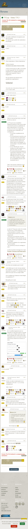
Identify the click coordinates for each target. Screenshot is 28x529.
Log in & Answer (14, 469)
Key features (4, 491)
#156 (24, 377)
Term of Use (4, 505)
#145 (24, 104)
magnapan (4, 179)
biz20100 (3, 444)
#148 (24, 196)
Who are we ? (4, 503)
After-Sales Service (6, 510)
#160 (24, 440)
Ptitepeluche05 (5, 369)
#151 (24, 283)
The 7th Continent (11, 20)
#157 (24, 397)
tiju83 (3, 107)
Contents (3, 493)
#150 (24, 261)
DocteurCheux (5, 412)
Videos (17, 489)
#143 (24, 57)
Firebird (4, 119)
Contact (3, 508)
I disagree (14, 526)
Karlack (3, 96)
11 (8, 29)
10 (5, 29)
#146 (24, 115)
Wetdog (3, 49)
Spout (3, 432)
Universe (3, 489)
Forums (4, 20)
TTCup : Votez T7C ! (11, 18)
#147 (24, 176)
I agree (22, 523)
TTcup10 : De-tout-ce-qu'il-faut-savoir (16, 251)
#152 (24, 294)
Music (16, 491)
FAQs (16, 487)
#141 (24, 34)
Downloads (18, 493)
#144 (24, 92)
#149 (24, 213)
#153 (24, 310)
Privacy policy (4, 507)
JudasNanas (4, 286)
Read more (15, 523)
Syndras (3, 200)
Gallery (3, 495)
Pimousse (4, 298)
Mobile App (18, 497)
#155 (24, 365)
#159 (24, 429)
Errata (16, 495)
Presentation (4, 487)
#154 (24, 327)
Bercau (3, 37)
